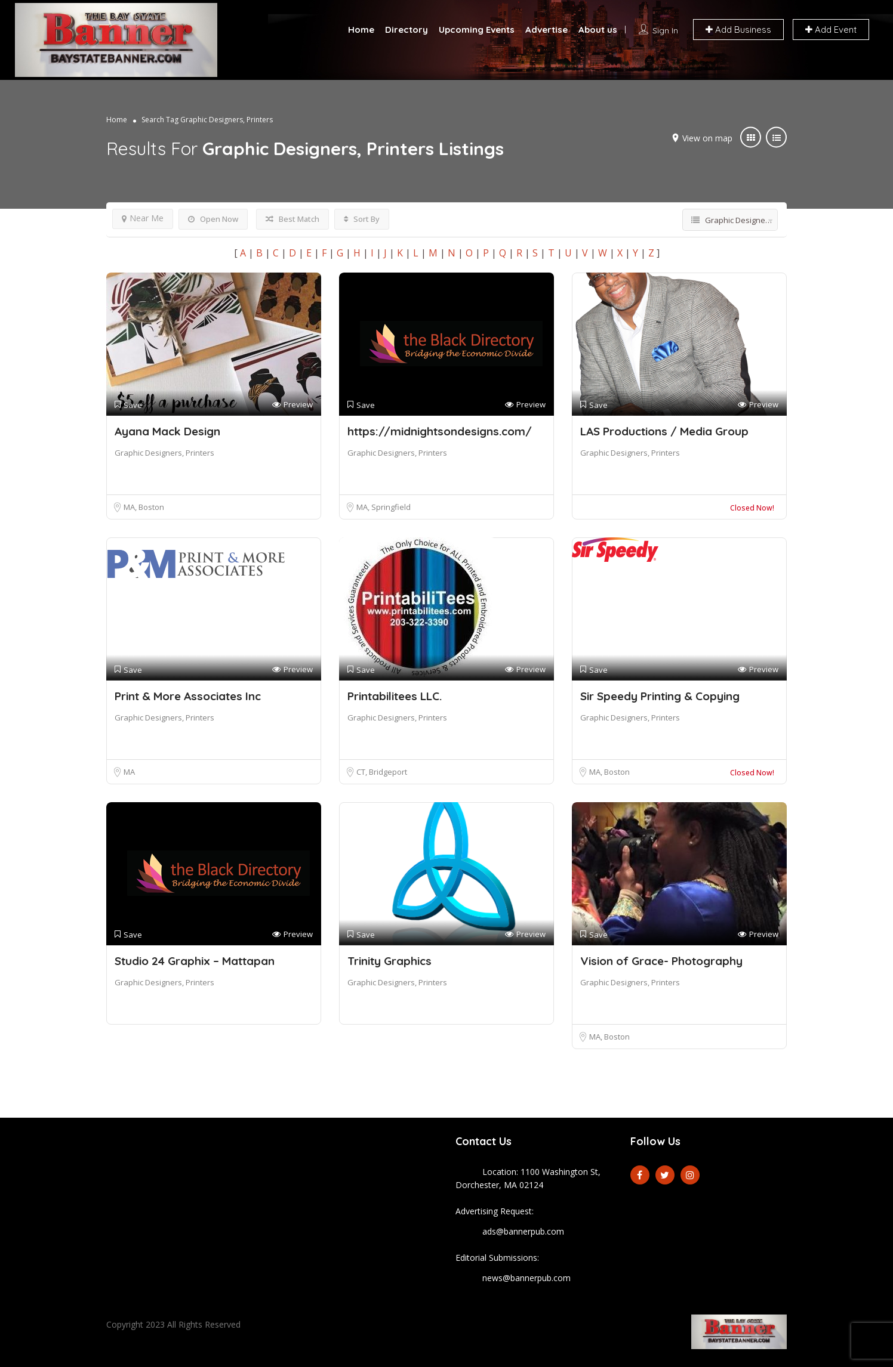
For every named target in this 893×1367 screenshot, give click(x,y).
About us (597, 29)
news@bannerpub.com (526, 1278)
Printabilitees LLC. (394, 696)
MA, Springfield (383, 507)
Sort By (362, 219)
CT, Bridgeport (381, 771)
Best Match (292, 219)
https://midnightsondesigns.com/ (439, 431)
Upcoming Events (477, 29)
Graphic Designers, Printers (164, 452)
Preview (292, 404)
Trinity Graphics (389, 961)
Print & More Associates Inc (188, 696)
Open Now (213, 219)
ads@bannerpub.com (523, 1231)
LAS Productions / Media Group (664, 431)
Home (361, 29)
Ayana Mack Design (167, 431)
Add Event (831, 29)
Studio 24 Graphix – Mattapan (195, 961)
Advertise (546, 29)
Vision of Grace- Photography (661, 961)
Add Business (738, 29)
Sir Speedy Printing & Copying (660, 696)
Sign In (665, 30)
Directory (406, 29)
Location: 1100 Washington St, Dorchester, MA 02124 (528, 1178)
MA (129, 771)
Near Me (143, 218)
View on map (707, 137)
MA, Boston (144, 507)
